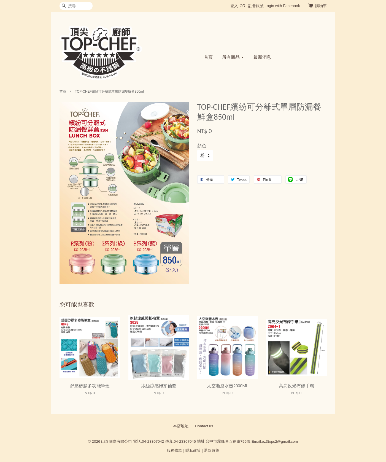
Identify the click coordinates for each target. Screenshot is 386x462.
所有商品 (233, 57)
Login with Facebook (282, 6)
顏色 (201, 145)
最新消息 (262, 57)
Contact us (204, 426)
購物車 (321, 6)
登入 (234, 6)
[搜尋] (76, 6)
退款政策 (211, 450)
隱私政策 (193, 450)
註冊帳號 (256, 6)
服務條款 (174, 450)
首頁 (208, 57)
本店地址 (180, 426)
